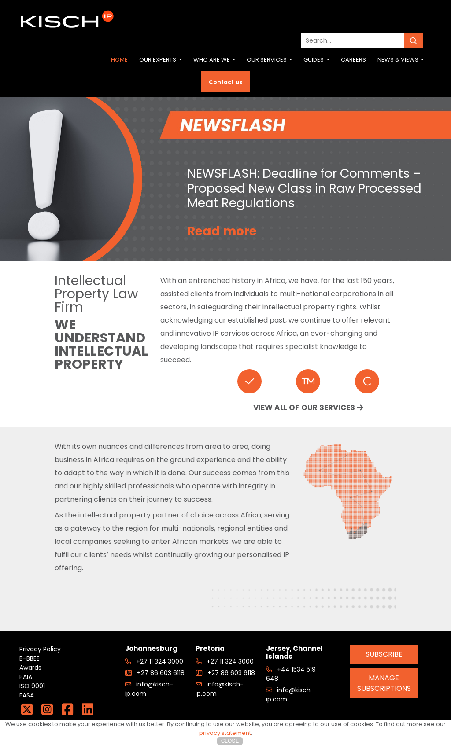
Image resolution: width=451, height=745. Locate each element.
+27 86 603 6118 (155, 672)
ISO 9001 (32, 686)
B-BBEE (29, 658)
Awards (30, 667)
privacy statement (225, 733)
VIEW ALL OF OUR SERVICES (308, 407)
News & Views (398, 59)
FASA (26, 695)
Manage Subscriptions (384, 683)
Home (119, 59)
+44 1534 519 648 (291, 674)
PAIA (25, 676)
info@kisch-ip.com (149, 689)
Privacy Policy (40, 649)
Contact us (225, 82)
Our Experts (158, 59)
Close (230, 741)
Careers (353, 59)
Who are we (212, 59)
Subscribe (384, 654)
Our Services (267, 59)
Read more (222, 231)
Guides (314, 59)
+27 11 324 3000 (154, 661)
